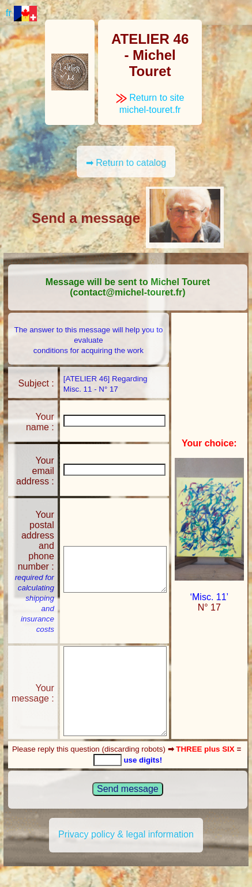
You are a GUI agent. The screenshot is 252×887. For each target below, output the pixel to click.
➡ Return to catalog (126, 163)
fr (21, 13)
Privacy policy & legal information (126, 834)
